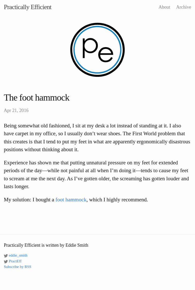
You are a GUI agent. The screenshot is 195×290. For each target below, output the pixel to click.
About (164, 7)
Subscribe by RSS (17, 267)
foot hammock (71, 200)
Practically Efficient (27, 7)
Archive (183, 7)
